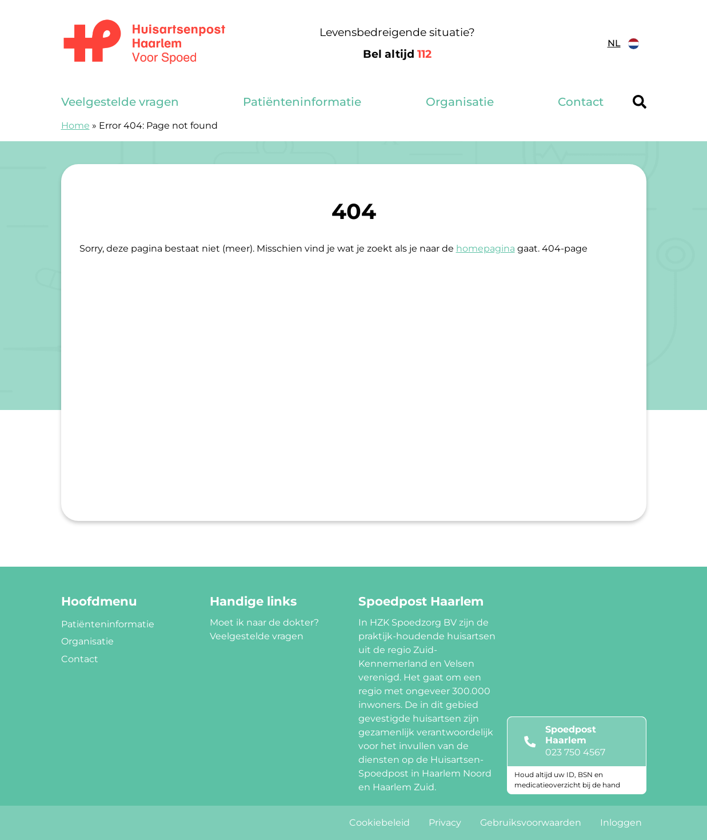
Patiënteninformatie (302, 102)
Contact (581, 102)
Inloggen (621, 822)
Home (75, 125)
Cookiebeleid (379, 822)
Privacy (445, 822)
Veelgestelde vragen (120, 102)
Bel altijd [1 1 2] (397, 54)
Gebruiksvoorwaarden (530, 822)
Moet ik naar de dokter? (264, 622)
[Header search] (639, 102)
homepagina (485, 248)
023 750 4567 (575, 752)
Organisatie (460, 102)
